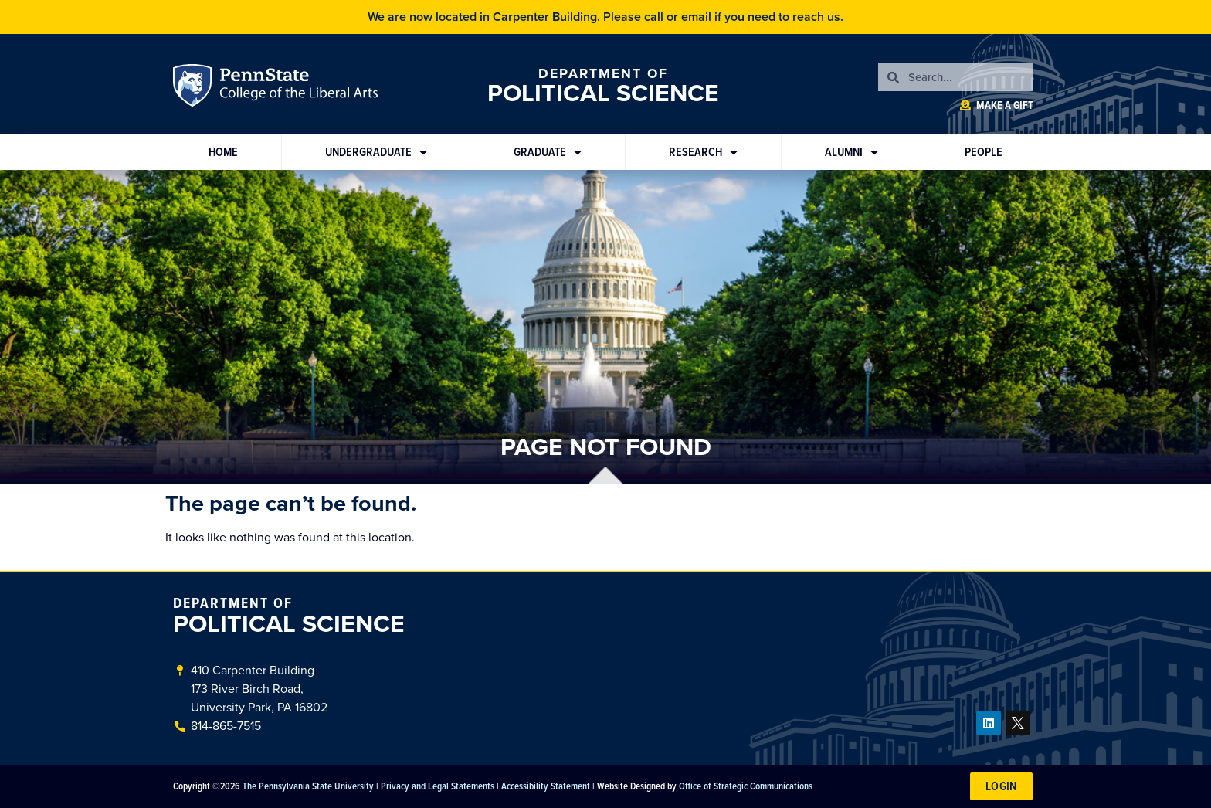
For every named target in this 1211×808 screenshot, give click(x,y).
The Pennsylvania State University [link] (308, 786)
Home (223, 152)
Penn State (194, 88)
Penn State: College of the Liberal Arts (297, 88)
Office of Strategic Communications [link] (745, 786)
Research (703, 152)
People (983, 152)
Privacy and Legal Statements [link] (437, 786)
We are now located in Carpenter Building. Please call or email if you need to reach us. (605, 16)
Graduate (548, 152)
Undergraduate (376, 152)
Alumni (851, 152)
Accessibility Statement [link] (545, 786)
